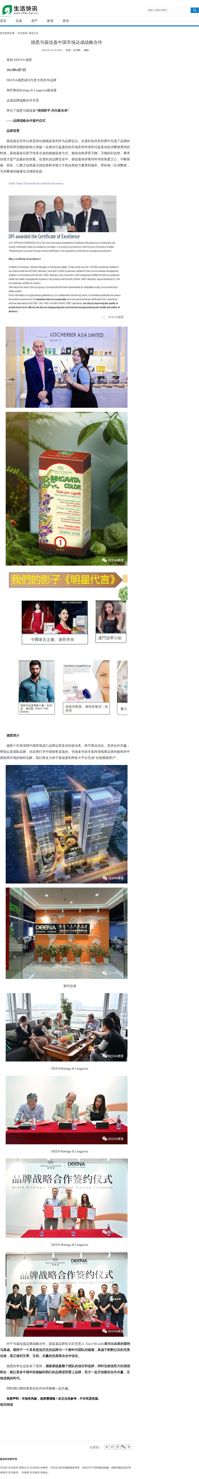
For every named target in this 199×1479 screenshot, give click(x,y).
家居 (50, 21)
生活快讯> (23, 33)
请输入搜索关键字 (157, 10)
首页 (3, 21)
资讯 (66, 21)
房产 (34, 21)
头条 (19, 21)
